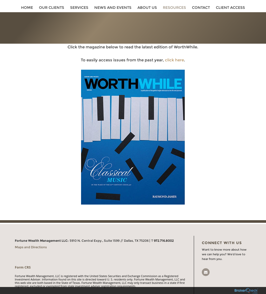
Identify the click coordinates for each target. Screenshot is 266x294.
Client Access (230, 8)
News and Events (112, 8)
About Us (147, 8)
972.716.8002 (164, 236)
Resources (174, 8)
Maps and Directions (31, 242)
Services (79, 8)
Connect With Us (222, 238)
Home (27, 8)
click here (174, 55)
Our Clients (51, 8)
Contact (201, 8)
